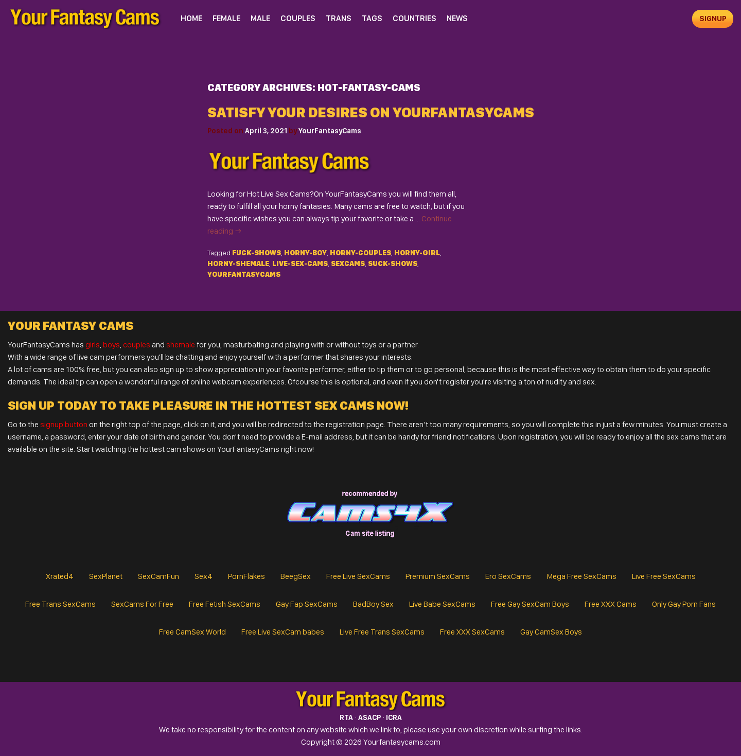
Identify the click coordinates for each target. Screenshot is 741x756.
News (457, 18)
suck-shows (392, 263)
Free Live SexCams (358, 576)
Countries (414, 18)
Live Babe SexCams (442, 604)
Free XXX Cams (611, 604)
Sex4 (204, 576)
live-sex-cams (300, 263)
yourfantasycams (243, 274)
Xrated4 (60, 576)
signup (713, 18)
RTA (346, 717)
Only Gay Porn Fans (684, 604)
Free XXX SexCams (472, 632)
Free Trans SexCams (60, 604)
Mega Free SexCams (581, 576)
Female (226, 18)
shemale (180, 344)
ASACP (369, 717)
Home (191, 18)
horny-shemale (238, 263)
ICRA (394, 717)
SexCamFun (158, 576)
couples (136, 344)
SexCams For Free (142, 604)
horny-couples (360, 253)
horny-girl (417, 253)
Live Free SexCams (664, 576)
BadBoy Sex (373, 604)
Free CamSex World (192, 632)
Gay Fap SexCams (307, 604)
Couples (297, 18)
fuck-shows (256, 253)
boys (111, 344)
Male (260, 18)
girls (92, 344)
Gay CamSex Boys (551, 632)
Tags (372, 18)
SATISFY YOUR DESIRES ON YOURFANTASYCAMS (370, 112)
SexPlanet (105, 576)
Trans (338, 18)
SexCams (348, 263)
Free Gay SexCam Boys (530, 604)
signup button (63, 424)
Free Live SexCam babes (282, 632)
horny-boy (305, 253)
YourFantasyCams (329, 131)
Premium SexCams (437, 576)
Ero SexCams (508, 576)
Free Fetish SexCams (224, 604)
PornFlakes (246, 576)
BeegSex (295, 576)
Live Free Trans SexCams (382, 632)
